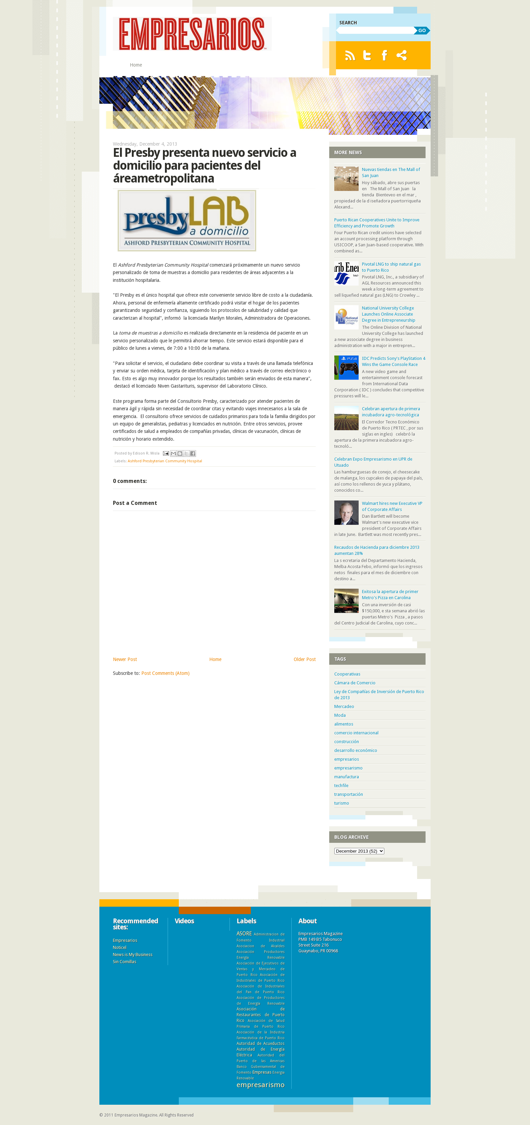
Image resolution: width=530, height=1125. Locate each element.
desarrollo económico (355, 750)
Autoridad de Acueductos (261, 1043)
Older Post (305, 659)
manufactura (346, 776)
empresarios (346, 759)
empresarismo (348, 768)
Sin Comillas (124, 961)
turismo (341, 803)
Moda (340, 715)
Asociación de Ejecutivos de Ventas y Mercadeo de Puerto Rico (261, 969)
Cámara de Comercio (355, 682)
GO (422, 30)
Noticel (119, 947)
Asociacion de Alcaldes (261, 946)
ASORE (244, 933)
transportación (348, 794)
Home (136, 65)
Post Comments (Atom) (165, 673)
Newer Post (125, 659)
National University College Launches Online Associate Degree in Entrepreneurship (388, 314)
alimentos (343, 724)
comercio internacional (356, 732)
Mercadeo (344, 706)
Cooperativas (347, 674)
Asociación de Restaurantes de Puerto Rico (261, 1015)
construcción (346, 741)
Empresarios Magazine (136, 1115)
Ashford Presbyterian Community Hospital (165, 461)
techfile (341, 785)
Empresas (261, 1072)
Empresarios (125, 940)
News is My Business (132, 954)
